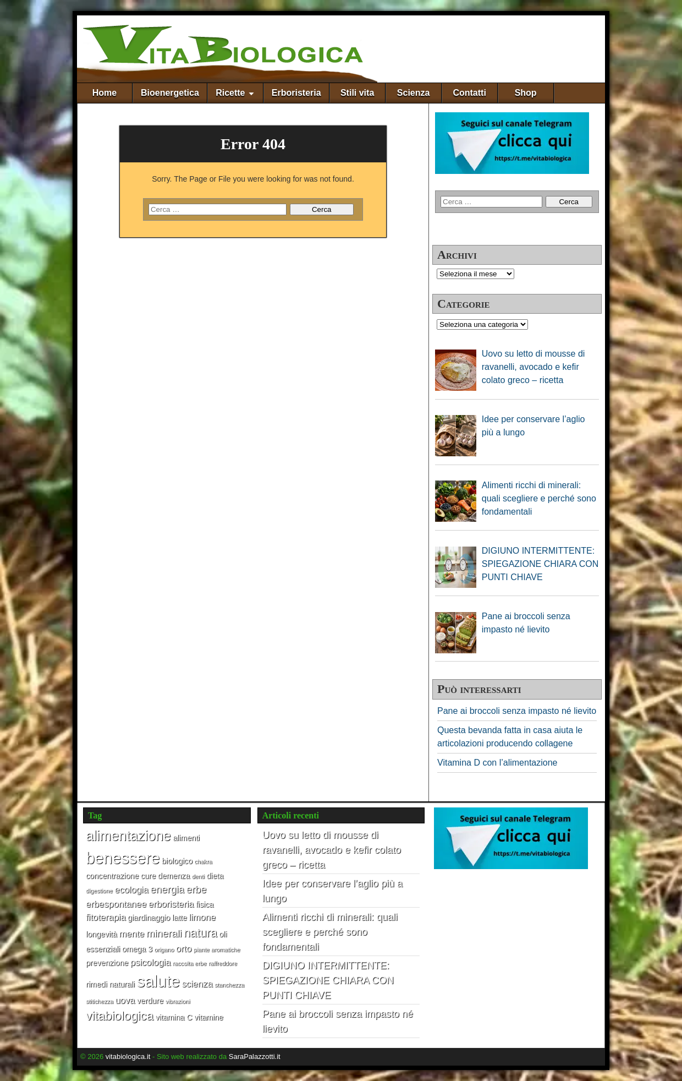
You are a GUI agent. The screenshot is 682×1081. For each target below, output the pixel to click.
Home (104, 92)
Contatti (469, 92)
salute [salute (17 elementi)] (158, 981)
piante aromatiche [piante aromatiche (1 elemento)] (217, 949)
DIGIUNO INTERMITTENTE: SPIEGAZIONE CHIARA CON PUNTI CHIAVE (328, 980)
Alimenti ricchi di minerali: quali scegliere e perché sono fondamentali (330, 931)
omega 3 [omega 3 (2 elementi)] (137, 948)
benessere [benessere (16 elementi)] (123, 858)
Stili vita (357, 92)
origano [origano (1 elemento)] (164, 949)
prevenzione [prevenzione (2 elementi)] (107, 962)
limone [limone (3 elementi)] (202, 917)
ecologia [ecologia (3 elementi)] (131, 889)
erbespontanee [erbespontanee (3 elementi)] (116, 904)
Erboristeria (296, 92)
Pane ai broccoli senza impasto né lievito (516, 711)
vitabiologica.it (128, 1056)
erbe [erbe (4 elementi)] (196, 889)
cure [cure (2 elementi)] (148, 875)
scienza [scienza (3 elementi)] (197, 984)
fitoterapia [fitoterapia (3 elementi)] (105, 917)
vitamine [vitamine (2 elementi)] (208, 1017)
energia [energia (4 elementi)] (167, 889)
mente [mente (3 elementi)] (131, 933)
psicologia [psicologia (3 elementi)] (150, 962)
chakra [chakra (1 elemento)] (203, 861)
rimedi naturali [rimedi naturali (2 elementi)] (110, 984)
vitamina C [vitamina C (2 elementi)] (174, 1017)
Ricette (230, 92)
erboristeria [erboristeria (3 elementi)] (171, 904)
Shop (526, 92)
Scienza (413, 92)
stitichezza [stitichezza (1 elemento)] (99, 1001)
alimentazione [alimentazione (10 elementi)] (128, 835)
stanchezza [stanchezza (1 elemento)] (229, 984)
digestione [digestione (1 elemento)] (99, 890)
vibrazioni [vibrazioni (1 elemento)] (177, 1001)
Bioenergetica (170, 92)
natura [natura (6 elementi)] (200, 933)
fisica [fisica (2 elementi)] (204, 904)
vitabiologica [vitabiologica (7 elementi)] (119, 1016)
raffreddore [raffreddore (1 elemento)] (222, 963)
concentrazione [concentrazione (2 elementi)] (112, 875)
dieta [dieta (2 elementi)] (214, 875)
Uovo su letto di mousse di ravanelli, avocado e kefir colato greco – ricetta (331, 849)
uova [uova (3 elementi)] (125, 1000)
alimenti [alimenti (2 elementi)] (186, 837)
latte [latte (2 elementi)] (179, 917)
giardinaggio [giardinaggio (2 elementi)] (149, 917)
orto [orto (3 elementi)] (183, 948)
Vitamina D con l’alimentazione (497, 762)
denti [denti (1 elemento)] (198, 876)
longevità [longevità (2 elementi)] (101, 934)
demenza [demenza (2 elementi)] (174, 875)
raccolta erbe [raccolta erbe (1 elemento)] (190, 963)
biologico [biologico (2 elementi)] (177, 860)
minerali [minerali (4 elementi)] (164, 933)
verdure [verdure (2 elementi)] (150, 1000)
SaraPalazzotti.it (254, 1056)
